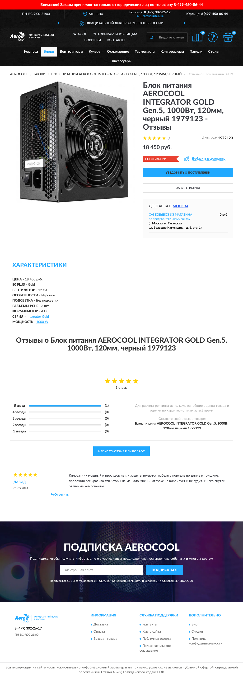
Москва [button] (180, 206)
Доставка (100, 624)
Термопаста (145, 51)
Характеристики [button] (188, 188)
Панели (196, 51)
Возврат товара (105, 639)
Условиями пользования (161, 580)
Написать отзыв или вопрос (121, 451)
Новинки (92, 40)
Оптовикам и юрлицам (115, 34)
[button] (150, 15)
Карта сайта (151, 632)
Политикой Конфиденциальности (118, 580)
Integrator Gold (38, 316)
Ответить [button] (60, 494)
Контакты (116, 40)
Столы (213, 51)
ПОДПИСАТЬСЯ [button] (165, 570)
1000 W (42, 322)
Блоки (49, 51)
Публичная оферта (156, 639)
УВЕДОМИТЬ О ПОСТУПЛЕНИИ (188, 172)
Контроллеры (172, 51)
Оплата (99, 632)
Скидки (197, 632)
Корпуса (31, 51)
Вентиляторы (71, 51)
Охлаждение (118, 51)
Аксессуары (121, 61)
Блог (195, 624)
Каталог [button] (79, 34)
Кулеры (95, 51)
